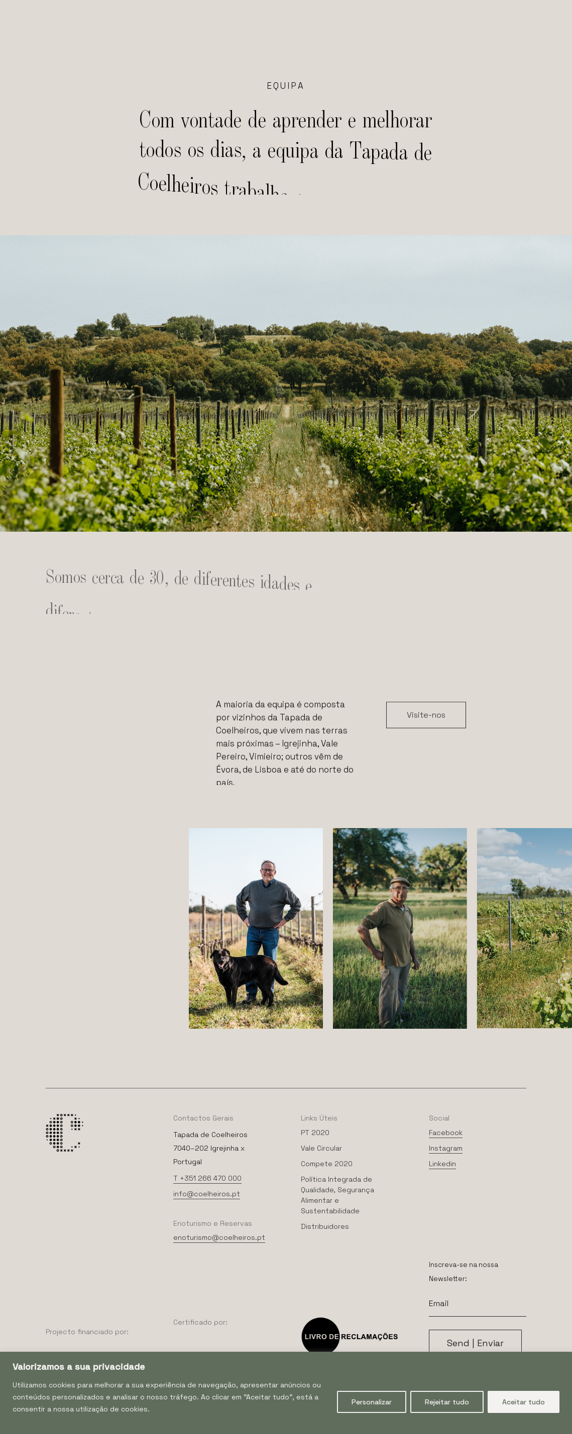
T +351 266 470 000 (207, 1178)
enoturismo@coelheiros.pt (219, 1237)
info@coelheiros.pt (206, 1193)
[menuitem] (263, 9)
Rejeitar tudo (447, 1401)
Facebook (446, 1132)
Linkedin (442, 1163)
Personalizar (372, 1401)
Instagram (446, 1148)
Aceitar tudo (523, 1401)
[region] (286, 1393)
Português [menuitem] (302, 9)
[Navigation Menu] (34, 46)
